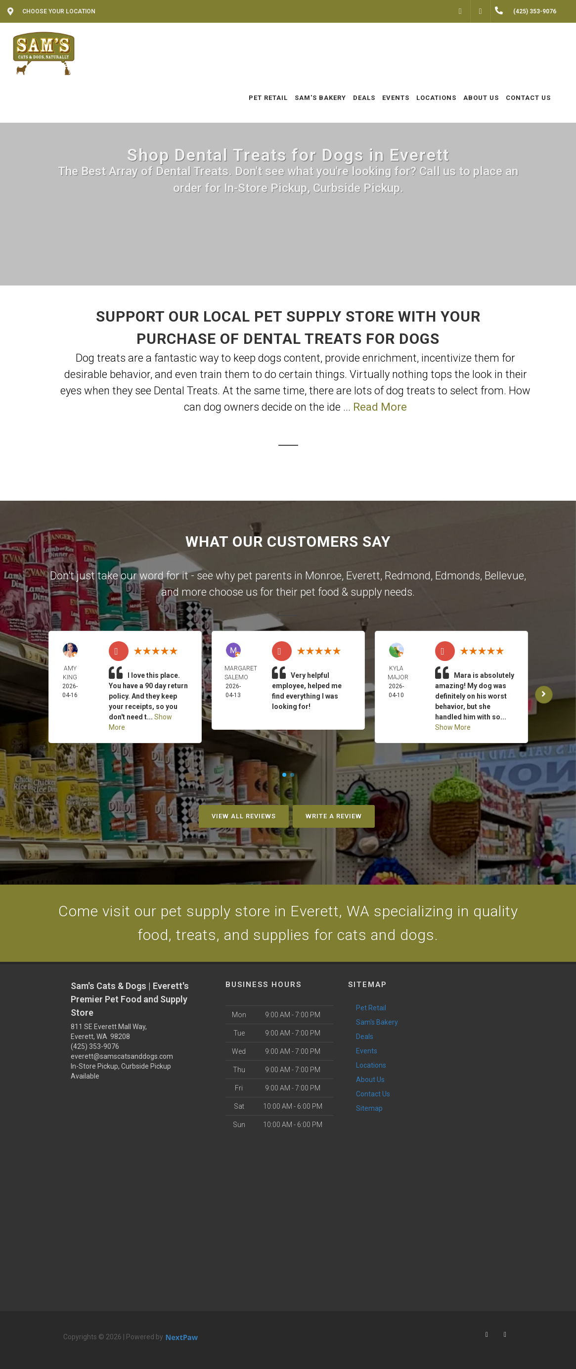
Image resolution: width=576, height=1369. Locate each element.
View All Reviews (244, 816)
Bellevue (504, 575)
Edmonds (457, 575)
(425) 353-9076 (95, 1046)
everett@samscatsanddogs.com (122, 1056)
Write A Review (334, 816)
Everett (363, 575)
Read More (380, 407)
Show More (453, 727)
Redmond (408, 575)
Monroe (323, 575)
